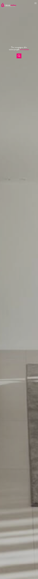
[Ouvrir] (19, 55)
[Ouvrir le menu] (36, 3)
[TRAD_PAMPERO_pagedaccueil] (8, 7)
